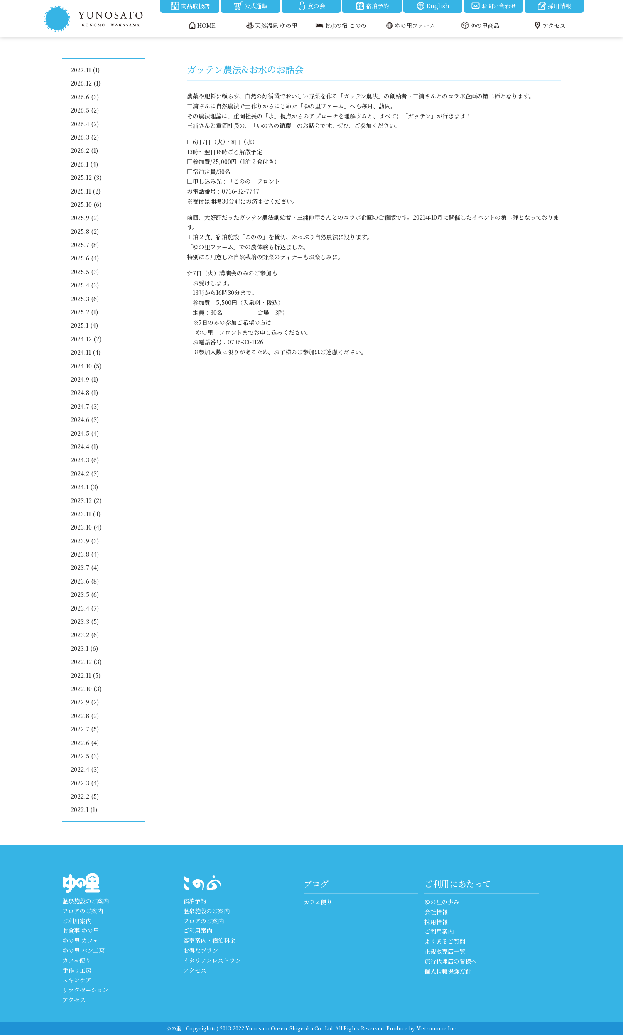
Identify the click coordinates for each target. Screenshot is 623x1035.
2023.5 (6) (85, 594)
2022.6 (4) (85, 742)
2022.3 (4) (85, 783)
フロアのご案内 (82, 911)
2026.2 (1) (84, 150)
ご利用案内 (76, 921)
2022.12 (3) (86, 661)
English (432, 6)
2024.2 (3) (85, 473)
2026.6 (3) (85, 97)
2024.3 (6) (85, 460)
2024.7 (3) (85, 406)
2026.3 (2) (85, 137)
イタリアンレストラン (212, 960)
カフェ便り (76, 960)
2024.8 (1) (84, 392)
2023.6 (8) (85, 581)
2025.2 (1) (84, 312)
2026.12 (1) (86, 83)
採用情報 (554, 6)
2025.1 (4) (84, 325)
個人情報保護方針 (447, 971)
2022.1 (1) (84, 809)
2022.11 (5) (86, 675)
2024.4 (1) (84, 446)
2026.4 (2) (85, 124)
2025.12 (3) (86, 177)
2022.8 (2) (85, 715)
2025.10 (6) (86, 204)
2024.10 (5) (86, 366)
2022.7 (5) (85, 729)
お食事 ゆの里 (80, 930)
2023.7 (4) (85, 567)
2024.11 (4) (86, 352)
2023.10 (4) (86, 527)
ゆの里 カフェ (80, 940)
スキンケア (76, 980)
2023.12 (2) (86, 500)
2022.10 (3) (86, 688)
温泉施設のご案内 (85, 901)
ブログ (316, 884)
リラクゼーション (85, 990)
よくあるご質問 (444, 941)
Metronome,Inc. (436, 1028)
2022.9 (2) (85, 702)
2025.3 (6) (85, 298)
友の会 (311, 6)
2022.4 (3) (85, 769)
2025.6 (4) (85, 258)
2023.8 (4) (85, 554)
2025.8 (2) (85, 231)
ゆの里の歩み (441, 902)
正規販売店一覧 (444, 951)
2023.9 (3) (85, 541)
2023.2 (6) (85, 634)
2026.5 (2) (85, 110)
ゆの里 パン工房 (83, 950)
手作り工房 (76, 970)
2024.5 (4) (85, 433)
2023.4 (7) (85, 608)
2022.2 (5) (85, 796)
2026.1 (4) (84, 164)
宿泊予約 (372, 6)
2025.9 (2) (85, 217)
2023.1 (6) (84, 648)
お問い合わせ (493, 6)
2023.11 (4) (86, 514)
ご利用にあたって (457, 884)
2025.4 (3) (85, 285)
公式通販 (250, 6)
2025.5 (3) (85, 271)
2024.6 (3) (85, 419)
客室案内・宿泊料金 (209, 940)
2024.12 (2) (86, 339)
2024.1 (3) (84, 487)
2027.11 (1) (85, 70)
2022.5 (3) (85, 756)
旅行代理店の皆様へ (450, 961)
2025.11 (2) (86, 191)
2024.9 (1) (84, 379)
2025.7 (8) (85, 244)
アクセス (74, 1000)
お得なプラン (200, 950)
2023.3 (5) (85, 621)
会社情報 (436, 911)
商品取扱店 (190, 6)
